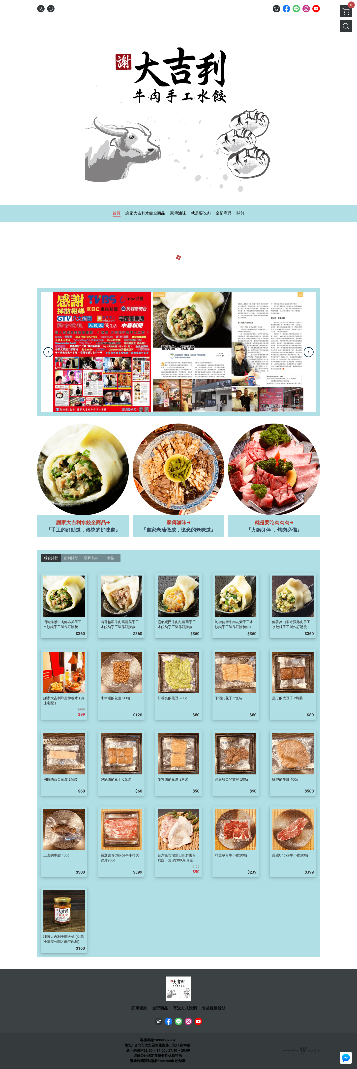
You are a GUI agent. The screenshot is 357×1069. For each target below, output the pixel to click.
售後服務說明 (214, 1008)
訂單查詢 (139, 1008)
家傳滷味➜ (179, 522)
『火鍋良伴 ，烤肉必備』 (274, 530)
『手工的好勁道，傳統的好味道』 (83, 530)
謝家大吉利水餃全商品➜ (83, 522)
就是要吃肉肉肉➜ (274, 522)
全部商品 (160, 1008)
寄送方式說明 (185, 1008)
